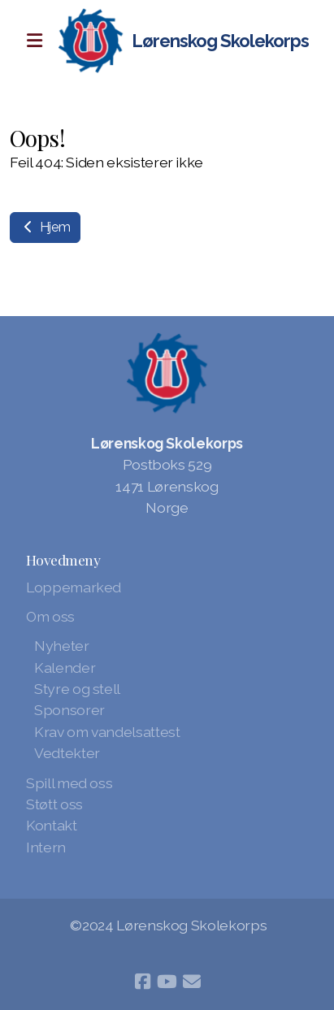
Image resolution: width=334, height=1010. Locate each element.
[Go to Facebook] (143, 981)
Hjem (45, 227)
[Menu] (34, 40)
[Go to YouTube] (167, 981)
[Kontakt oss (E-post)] (192, 981)
